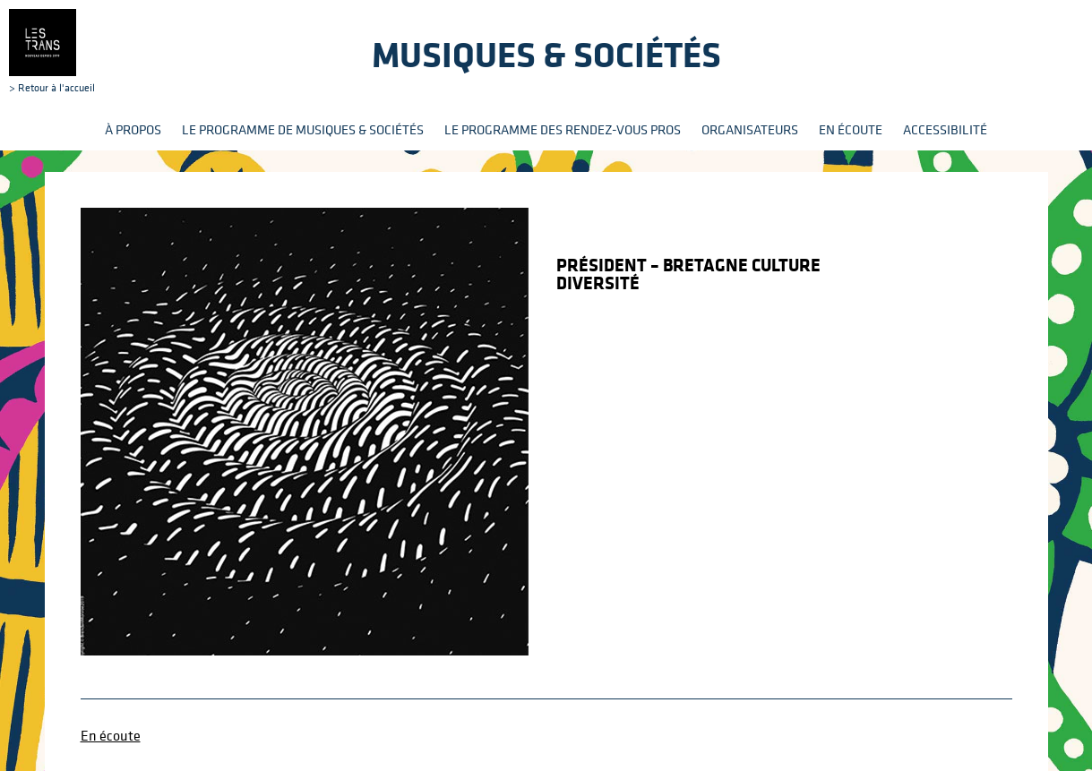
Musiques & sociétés (546, 54)
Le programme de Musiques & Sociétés (303, 129)
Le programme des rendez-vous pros (562, 129)
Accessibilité (945, 129)
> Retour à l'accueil (52, 51)
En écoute (850, 129)
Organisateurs (749, 129)
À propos (133, 129)
